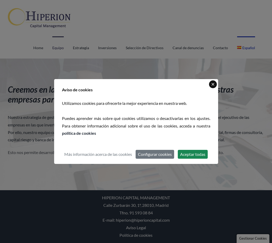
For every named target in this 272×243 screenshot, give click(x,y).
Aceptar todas (192, 154)
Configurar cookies (155, 154)
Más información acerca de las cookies (98, 154)
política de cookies (79, 133)
